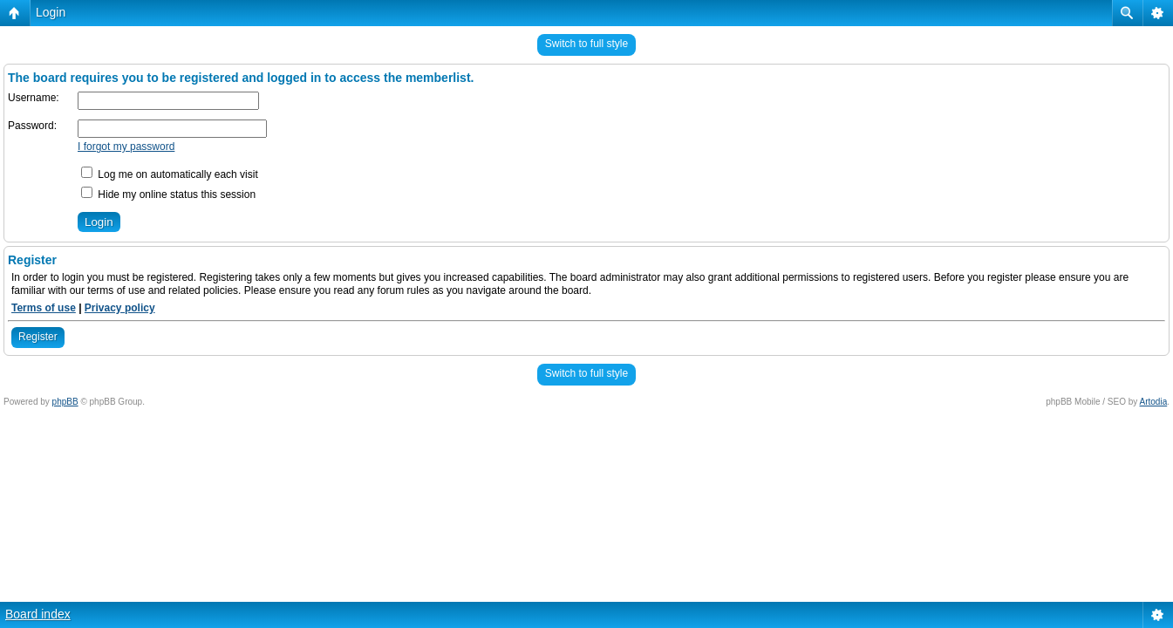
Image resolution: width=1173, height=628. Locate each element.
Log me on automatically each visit (169, 174)
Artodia (1154, 401)
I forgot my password (126, 146)
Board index (38, 614)
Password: (32, 125)
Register (38, 337)
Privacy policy (120, 308)
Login (50, 12)
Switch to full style (586, 44)
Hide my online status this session (168, 194)
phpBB (65, 401)
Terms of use (43, 308)
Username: (33, 98)
